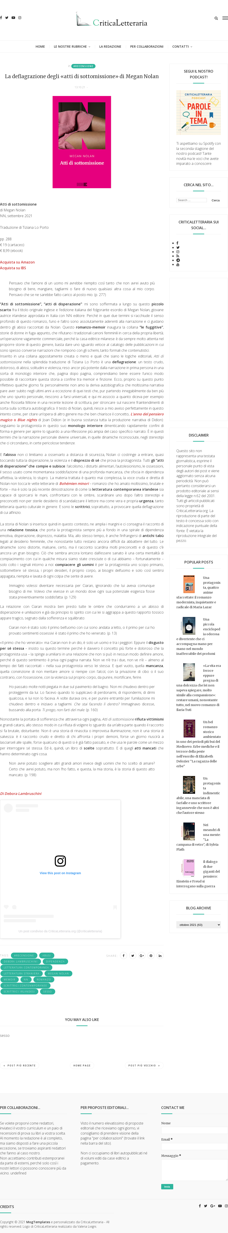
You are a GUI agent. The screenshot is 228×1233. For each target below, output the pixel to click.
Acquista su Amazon (17, 262)
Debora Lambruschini (21, 961)
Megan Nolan (58, 973)
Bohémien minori (74, 483)
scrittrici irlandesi (19, 991)
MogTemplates (38, 1222)
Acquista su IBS (13, 267)
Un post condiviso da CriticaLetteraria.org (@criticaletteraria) (60, 931)
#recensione (83, 66)
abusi (47, 955)
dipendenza (55, 961)
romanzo (44, 979)
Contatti (180, 46)
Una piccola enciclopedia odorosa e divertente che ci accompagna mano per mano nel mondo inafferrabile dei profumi (198, 636)
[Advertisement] (198, 349)
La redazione (110, 46)
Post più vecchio (144, 1065)
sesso (47, 991)
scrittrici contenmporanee (25, 985)
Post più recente (20, 1065)
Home (40, 46)
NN (26, 979)
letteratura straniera (21, 973)
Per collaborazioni (146, 46)
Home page (82, 1065)
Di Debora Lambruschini (21, 793)
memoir (9, 979)
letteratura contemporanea (26, 967)
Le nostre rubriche (70, 46)
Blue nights (27, 419)
